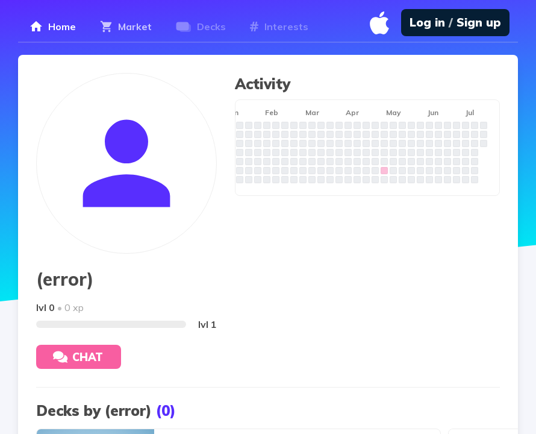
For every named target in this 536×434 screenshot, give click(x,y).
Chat (78, 357)
